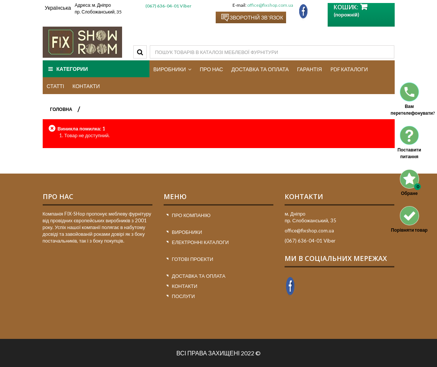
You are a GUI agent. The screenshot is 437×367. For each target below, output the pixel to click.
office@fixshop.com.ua (270, 5)
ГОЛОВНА (61, 109)
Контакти (184, 286)
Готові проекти (192, 259)
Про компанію (191, 215)
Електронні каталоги (200, 242)
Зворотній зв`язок (256, 17)
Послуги (183, 296)
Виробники (187, 232)
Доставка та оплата (198, 276)
